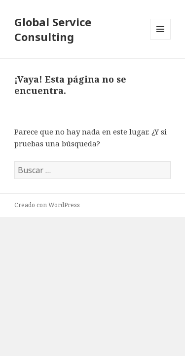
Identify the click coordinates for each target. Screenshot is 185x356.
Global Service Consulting (52, 29)
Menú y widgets (160, 39)
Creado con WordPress (47, 205)
